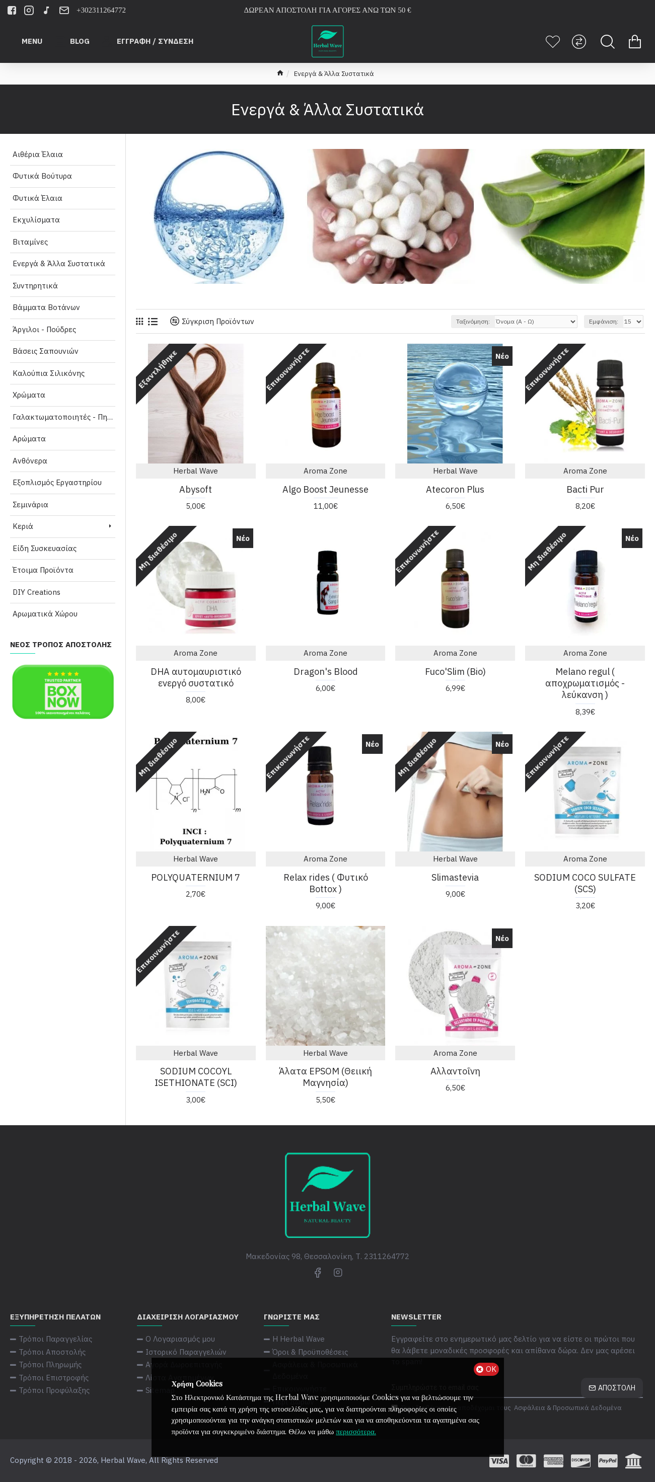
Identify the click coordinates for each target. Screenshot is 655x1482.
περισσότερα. (356, 1431)
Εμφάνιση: (603, 321)
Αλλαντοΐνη (455, 1071)
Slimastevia (455, 877)
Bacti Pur (585, 489)
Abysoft (195, 489)
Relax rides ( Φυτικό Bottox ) (325, 883)
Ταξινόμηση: (473, 321)
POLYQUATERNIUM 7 (195, 877)
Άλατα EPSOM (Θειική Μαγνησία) (325, 1076)
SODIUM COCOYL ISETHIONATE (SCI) (196, 1076)
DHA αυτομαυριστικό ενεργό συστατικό (196, 677)
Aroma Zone (325, 471)
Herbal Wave (195, 471)
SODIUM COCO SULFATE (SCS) (585, 883)
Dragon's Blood (326, 671)
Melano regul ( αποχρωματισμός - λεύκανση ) (585, 683)
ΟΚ (491, 1369)
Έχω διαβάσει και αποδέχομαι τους (507, 1408)
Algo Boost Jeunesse (325, 489)
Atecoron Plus (455, 489)
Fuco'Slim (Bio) (455, 671)
